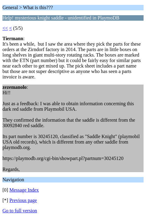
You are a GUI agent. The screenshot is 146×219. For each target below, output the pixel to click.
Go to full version (19, 210)
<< (5, 28)
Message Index (24, 190)
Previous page (23, 200)
